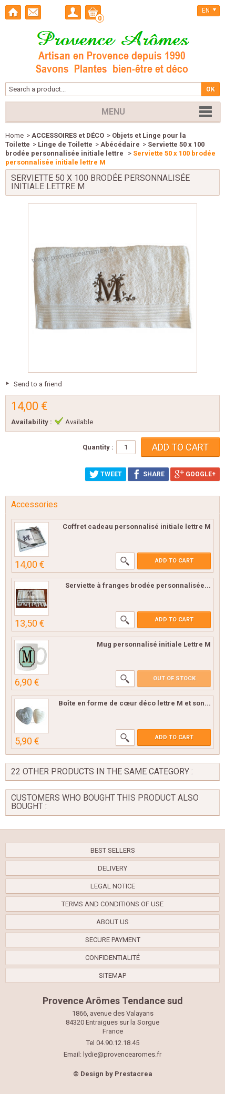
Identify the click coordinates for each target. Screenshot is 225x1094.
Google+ (195, 474)
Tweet (105, 474)
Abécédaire (120, 144)
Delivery (112, 868)
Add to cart (174, 560)
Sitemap (112, 975)
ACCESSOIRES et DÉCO (68, 135)
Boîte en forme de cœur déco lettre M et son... (134, 703)
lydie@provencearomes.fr (122, 1054)
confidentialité (112, 958)
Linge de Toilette (65, 144)
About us (112, 922)
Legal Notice (112, 886)
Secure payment (112, 940)
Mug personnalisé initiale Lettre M (154, 644)
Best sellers (112, 850)
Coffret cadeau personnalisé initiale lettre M (137, 526)
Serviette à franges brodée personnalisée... (138, 585)
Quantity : (98, 447)
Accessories (34, 504)
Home (14, 135)
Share (148, 474)
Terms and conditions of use (112, 904)
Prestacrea (133, 1074)
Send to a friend (38, 384)
